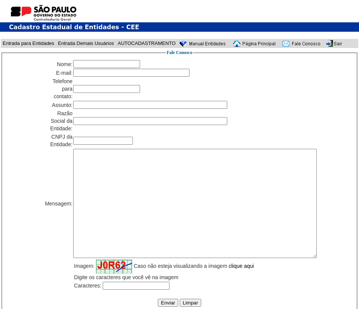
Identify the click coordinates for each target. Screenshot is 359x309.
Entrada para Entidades (28, 43)
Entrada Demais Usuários (86, 43)
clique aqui (241, 266)
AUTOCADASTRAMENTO (147, 43)
